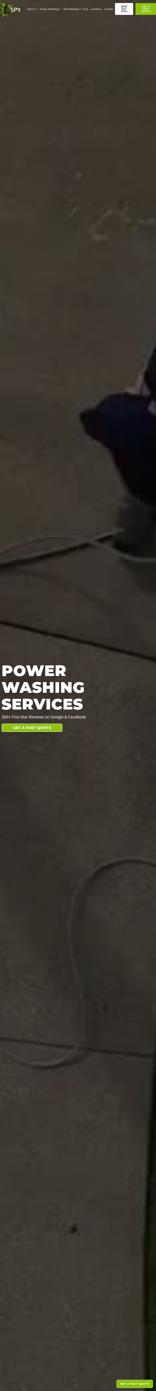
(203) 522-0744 (124, 9)
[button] (31, 9)
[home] (12, 9)
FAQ (85, 9)
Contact (108, 9)
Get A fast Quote (32, 727)
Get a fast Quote (146, 9)
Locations (96, 9)
